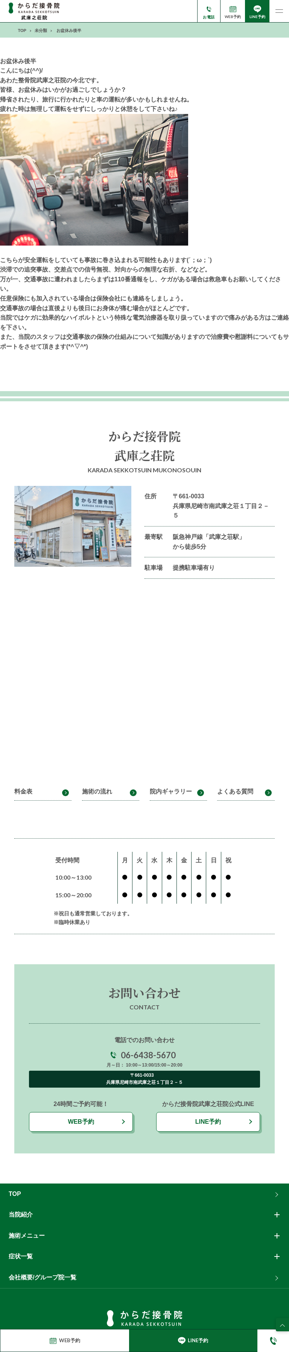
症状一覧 (21, 1256)
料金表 (23, 791)
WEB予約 (81, 1121)
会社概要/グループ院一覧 (42, 1277)
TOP (15, 1194)
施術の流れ (97, 791)
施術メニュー (27, 1235)
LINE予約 (208, 1121)
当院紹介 (21, 1214)
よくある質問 (235, 791)
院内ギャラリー (171, 791)
